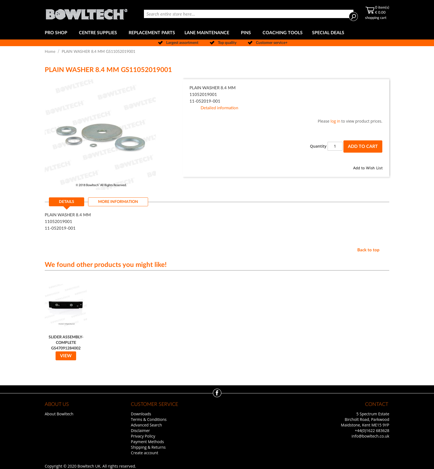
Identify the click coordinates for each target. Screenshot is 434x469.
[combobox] (248, 14)
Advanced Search (146, 425)
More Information (118, 202)
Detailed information (219, 108)
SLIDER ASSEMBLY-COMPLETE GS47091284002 (66, 342)
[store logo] (86, 13)
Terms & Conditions (149, 419)
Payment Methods (147, 441)
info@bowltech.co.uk (370, 436)
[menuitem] (57, 32)
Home (50, 52)
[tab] (66, 203)
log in (335, 121)
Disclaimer (140, 430)
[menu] (217, 32)
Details (66, 202)
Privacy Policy (143, 436)
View (66, 356)
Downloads (141, 413)
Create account (144, 452)
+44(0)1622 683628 (372, 430)
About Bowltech (59, 413)
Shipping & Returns (148, 447)
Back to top (368, 250)
